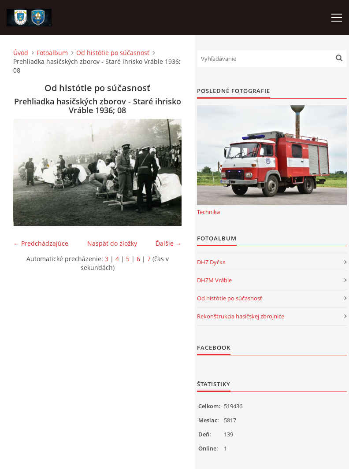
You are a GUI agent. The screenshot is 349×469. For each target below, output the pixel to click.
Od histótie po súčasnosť (112, 52)
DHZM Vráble (214, 280)
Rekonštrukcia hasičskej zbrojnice (240, 316)
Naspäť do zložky (112, 243)
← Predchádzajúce (40, 243)
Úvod (20, 52)
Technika (208, 212)
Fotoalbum (52, 52)
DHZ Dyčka (211, 262)
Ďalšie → (169, 243)
